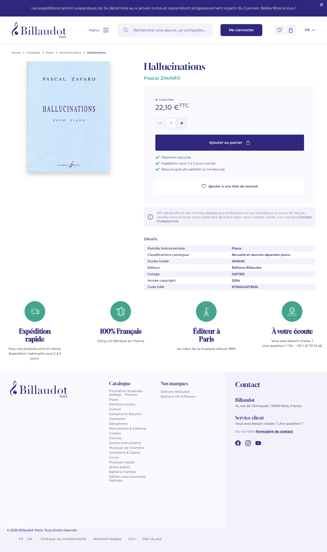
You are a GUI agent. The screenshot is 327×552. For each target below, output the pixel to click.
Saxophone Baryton (125, 414)
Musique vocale (121, 462)
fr (21, 539)
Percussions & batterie (127, 428)
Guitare (115, 409)
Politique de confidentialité (63, 539)
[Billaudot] (39, 30)
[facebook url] (238, 443)
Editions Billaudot (175, 391)
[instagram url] (248, 443)
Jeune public (119, 467)
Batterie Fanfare (122, 472)
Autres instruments (125, 443)
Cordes (115, 433)
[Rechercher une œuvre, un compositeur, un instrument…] (165, 30)
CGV (131, 539)
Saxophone (118, 423)
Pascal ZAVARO (162, 78)
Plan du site (152, 539)
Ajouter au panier (229, 142)
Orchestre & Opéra (124, 452)
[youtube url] (258, 443)
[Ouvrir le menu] (99, 30)
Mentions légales (107, 539)
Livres (114, 457)
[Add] (182, 123)
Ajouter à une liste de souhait (229, 186)
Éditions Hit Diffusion (178, 396)
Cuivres (115, 438)
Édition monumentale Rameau (127, 478)
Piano (113, 399)
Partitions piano (122, 404)
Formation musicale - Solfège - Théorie (126, 392)
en (30, 539)
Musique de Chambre (127, 448)
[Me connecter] (241, 30)
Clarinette (117, 419)
